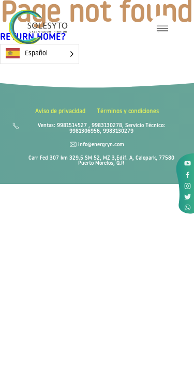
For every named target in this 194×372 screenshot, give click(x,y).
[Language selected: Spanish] (39, 54)
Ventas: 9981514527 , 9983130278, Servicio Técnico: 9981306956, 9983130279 (101, 128)
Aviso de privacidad (60, 112)
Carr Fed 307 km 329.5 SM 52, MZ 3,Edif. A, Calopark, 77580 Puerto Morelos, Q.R (101, 161)
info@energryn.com (101, 145)
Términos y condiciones (128, 112)
